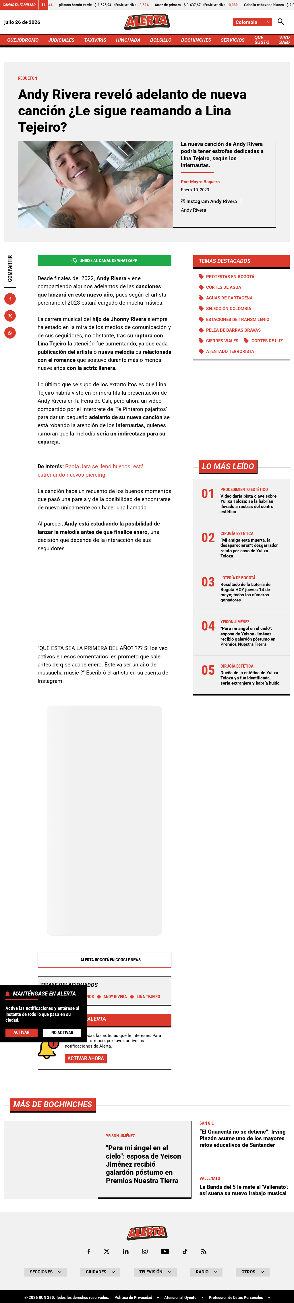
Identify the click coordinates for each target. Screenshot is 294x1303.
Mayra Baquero (205, 181)
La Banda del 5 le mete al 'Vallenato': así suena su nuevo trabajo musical (244, 1190)
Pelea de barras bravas (233, 330)
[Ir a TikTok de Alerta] (185, 1251)
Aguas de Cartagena (229, 298)
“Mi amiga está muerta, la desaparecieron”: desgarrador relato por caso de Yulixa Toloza (249, 548)
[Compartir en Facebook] (10, 299)
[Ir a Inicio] (147, 22)
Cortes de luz (267, 340)
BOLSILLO (160, 40)
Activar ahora (85, 1058)
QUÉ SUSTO (261, 40)
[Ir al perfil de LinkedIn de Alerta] (126, 1251)
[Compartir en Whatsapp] (10, 333)
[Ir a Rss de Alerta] (203, 1251)
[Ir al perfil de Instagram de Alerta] (145, 1251)
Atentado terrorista (230, 351)
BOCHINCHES (196, 40)
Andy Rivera (112, 996)
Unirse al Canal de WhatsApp (104, 260)
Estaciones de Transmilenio (237, 319)
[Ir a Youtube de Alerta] (165, 1251)
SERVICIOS (233, 40)
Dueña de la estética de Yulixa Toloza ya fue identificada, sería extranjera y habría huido (249, 678)
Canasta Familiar (19, 5)
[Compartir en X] (10, 316)
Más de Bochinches (52, 1104)
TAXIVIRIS (95, 40)
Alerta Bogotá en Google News (104, 959)
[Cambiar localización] (252, 22)
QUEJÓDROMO (22, 40)
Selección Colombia (228, 308)
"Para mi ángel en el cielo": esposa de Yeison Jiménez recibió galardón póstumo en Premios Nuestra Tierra (247, 636)
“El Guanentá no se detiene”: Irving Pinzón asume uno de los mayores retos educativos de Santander (243, 1138)
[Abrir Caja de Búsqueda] (281, 22)
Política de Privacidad (133, 1298)
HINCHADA (128, 40)
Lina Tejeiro (145, 996)
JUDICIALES (61, 40)
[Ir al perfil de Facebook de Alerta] (89, 1251)
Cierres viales (222, 340)
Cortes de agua (223, 287)
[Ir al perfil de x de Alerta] (106, 1251)
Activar (21, 1032)
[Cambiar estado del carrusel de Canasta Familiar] (43, 5)
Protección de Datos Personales (236, 1298)
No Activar (62, 1032)
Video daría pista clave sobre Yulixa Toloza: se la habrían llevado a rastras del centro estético (248, 504)
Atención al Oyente (180, 1298)
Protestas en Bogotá (230, 276)
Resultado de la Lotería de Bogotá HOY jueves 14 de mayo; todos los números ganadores (245, 592)
